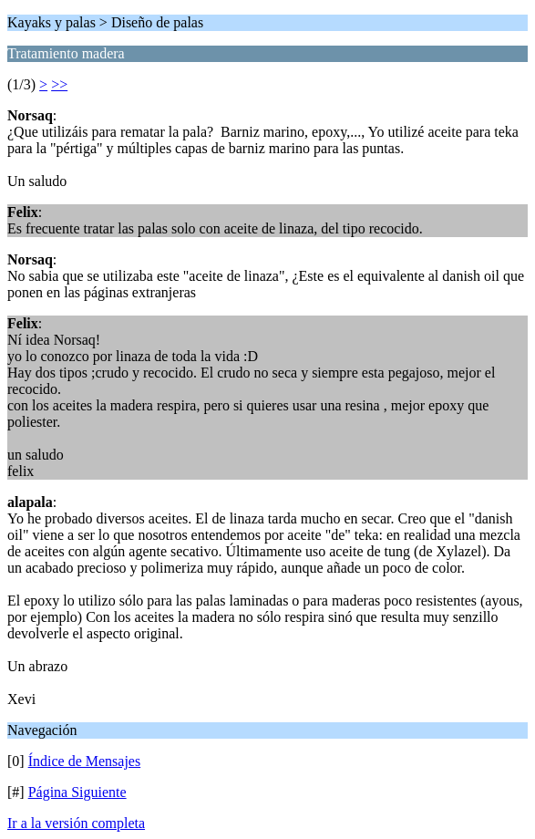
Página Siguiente (77, 792)
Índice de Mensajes (84, 761)
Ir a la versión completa (76, 823)
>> (59, 84)
